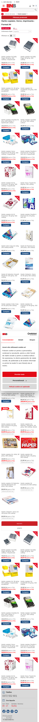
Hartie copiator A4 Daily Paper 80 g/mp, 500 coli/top (28, 58)
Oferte (19, 528)
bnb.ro (11, 720)
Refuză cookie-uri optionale (19, 386)
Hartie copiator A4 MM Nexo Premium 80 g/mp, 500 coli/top (9, 425)
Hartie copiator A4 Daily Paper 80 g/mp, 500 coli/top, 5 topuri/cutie (9, 58)
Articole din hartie (10, 14)
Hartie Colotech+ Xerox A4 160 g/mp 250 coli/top (10, 512)
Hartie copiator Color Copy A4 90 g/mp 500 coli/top (10, 304)
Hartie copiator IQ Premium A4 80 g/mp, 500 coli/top (29, 305)
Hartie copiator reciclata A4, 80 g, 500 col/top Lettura (28, 121)
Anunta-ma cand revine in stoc (27, 403)
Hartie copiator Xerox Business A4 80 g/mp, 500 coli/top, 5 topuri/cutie (9, 153)
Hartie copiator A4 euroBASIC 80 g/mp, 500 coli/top (29, 89)
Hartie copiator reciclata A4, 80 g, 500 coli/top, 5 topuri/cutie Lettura (10, 121)
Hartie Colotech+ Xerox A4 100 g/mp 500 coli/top (10, 394)
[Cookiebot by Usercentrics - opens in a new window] (28, 334)
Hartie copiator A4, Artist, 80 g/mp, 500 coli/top (10, 455)
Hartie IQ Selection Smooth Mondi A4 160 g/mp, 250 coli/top (10, 276)
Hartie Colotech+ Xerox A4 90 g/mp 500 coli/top (28, 275)
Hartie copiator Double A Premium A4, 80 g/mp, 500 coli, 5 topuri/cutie (28, 153)
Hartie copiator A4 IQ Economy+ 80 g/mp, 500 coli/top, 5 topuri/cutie (9, 184)
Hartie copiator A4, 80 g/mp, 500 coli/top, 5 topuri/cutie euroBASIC (10, 89)
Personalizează (19, 380)
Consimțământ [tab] (7, 340)
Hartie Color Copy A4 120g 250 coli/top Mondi (10, 246)
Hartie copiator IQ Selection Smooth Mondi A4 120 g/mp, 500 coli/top (10, 485)
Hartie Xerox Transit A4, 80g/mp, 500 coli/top (28, 183)
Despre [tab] (32, 340)
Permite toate (19, 374)
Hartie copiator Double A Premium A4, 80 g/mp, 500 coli (28, 216)
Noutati (19, 524)
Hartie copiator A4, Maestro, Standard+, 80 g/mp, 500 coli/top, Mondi (29, 425)
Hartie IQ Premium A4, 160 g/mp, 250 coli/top (28, 246)
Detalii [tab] (20, 340)
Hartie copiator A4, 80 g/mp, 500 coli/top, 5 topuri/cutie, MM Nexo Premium (28, 395)
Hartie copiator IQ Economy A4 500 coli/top (29, 484)
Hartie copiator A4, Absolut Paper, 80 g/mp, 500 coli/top (28, 456)
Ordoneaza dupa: (7, 31)
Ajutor (17, 2)
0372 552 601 (7, 2)
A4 (14, 28)
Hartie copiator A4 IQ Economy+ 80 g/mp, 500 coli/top (9, 216)
